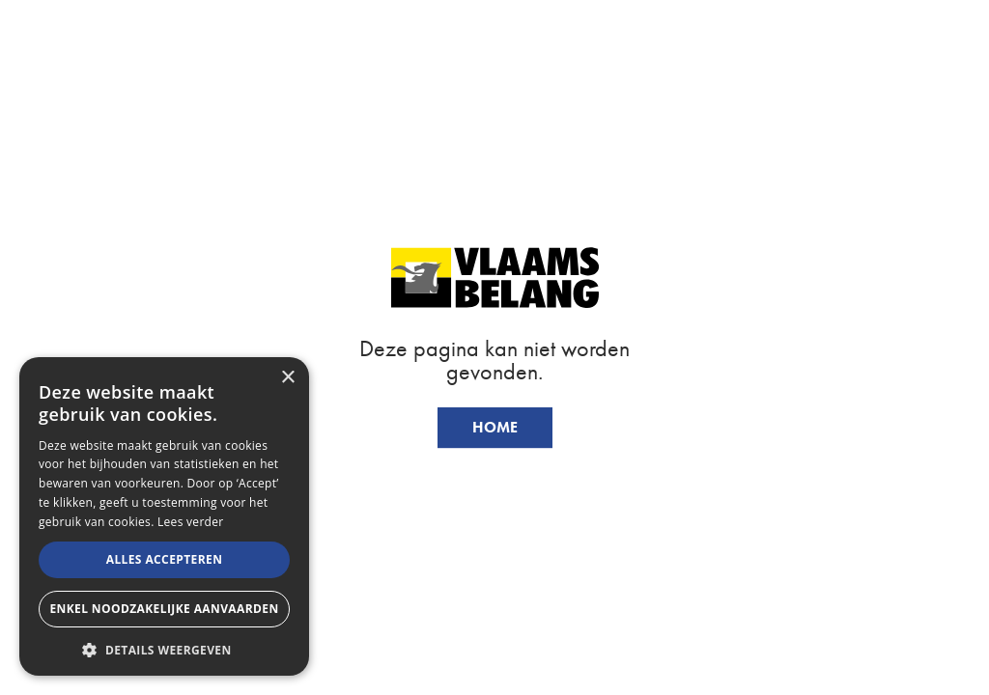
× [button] (287, 378)
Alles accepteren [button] (164, 559)
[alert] (164, 516)
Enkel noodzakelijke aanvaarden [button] (163, 608)
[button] (164, 648)
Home (495, 427)
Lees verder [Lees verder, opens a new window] (190, 522)
